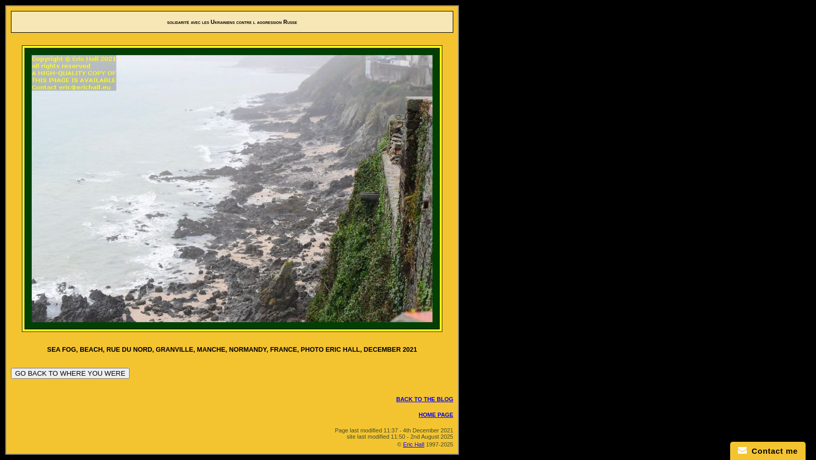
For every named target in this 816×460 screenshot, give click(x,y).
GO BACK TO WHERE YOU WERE (70, 373)
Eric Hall (413, 444)
